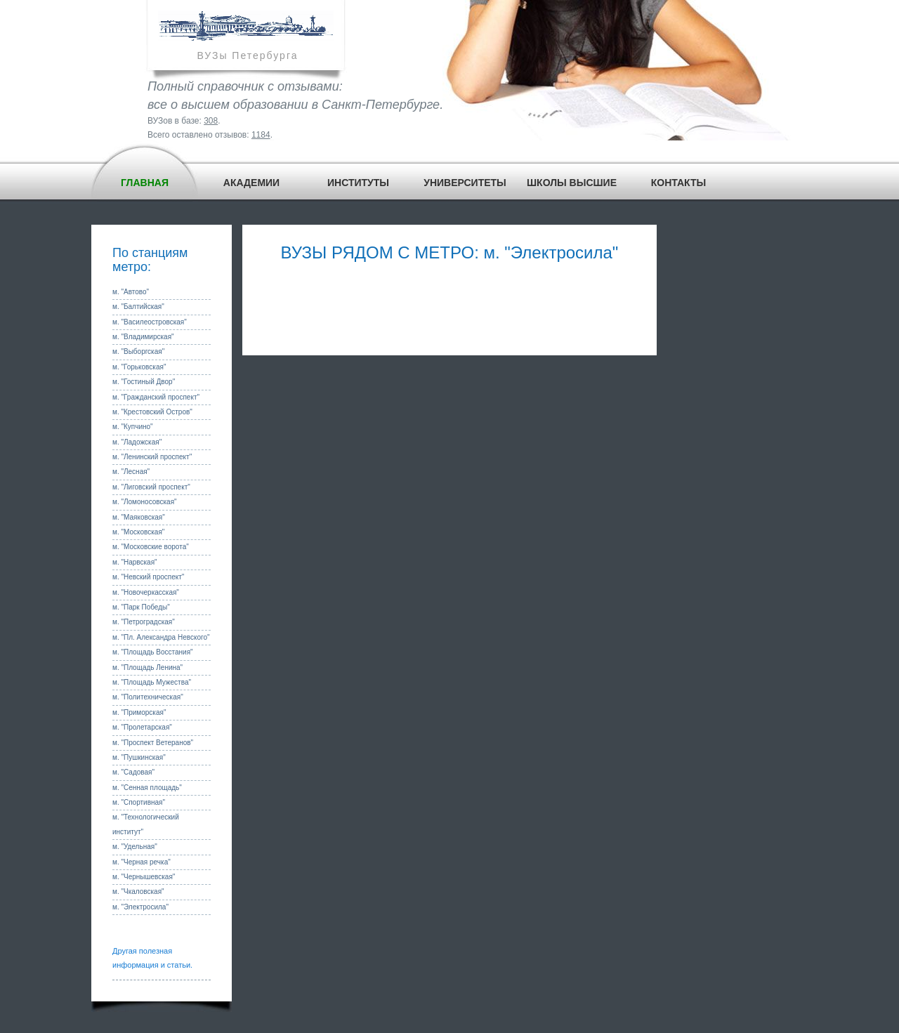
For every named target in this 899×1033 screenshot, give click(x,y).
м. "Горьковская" (139, 367)
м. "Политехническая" (147, 697)
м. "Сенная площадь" (147, 787)
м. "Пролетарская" (142, 727)
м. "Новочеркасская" (145, 592)
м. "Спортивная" (138, 802)
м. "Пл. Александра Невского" (161, 637)
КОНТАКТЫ (678, 182)
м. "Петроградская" (143, 622)
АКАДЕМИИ (251, 182)
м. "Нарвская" (134, 562)
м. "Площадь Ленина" (147, 667)
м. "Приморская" (139, 712)
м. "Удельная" (134, 846)
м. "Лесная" (131, 471)
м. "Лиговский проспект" (151, 487)
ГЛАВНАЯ (145, 182)
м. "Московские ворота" (150, 547)
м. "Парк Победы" (141, 607)
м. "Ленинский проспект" (152, 457)
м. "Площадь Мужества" (151, 682)
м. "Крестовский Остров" (152, 412)
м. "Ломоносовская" (144, 502)
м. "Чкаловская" (138, 891)
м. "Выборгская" (138, 351)
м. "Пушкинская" (139, 757)
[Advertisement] (449, 306)
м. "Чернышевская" (143, 877)
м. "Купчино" (132, 426)
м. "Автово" (130, 292)
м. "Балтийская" (138, 306)
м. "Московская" (138, 532)
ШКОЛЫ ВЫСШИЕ (572, 182)
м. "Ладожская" (137, 442)
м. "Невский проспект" (148, 577)
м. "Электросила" (140, 907)
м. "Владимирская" (143, 337)
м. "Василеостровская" (149, 322)
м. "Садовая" (133, 772)
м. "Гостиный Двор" (143, 382)
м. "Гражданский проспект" (155, 397)
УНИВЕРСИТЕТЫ (465, 182)
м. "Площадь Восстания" (152, 652)
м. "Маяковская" (138, 517)
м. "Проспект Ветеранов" (152, 742)
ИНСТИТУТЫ (358, 182)
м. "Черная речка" (141, 862)
